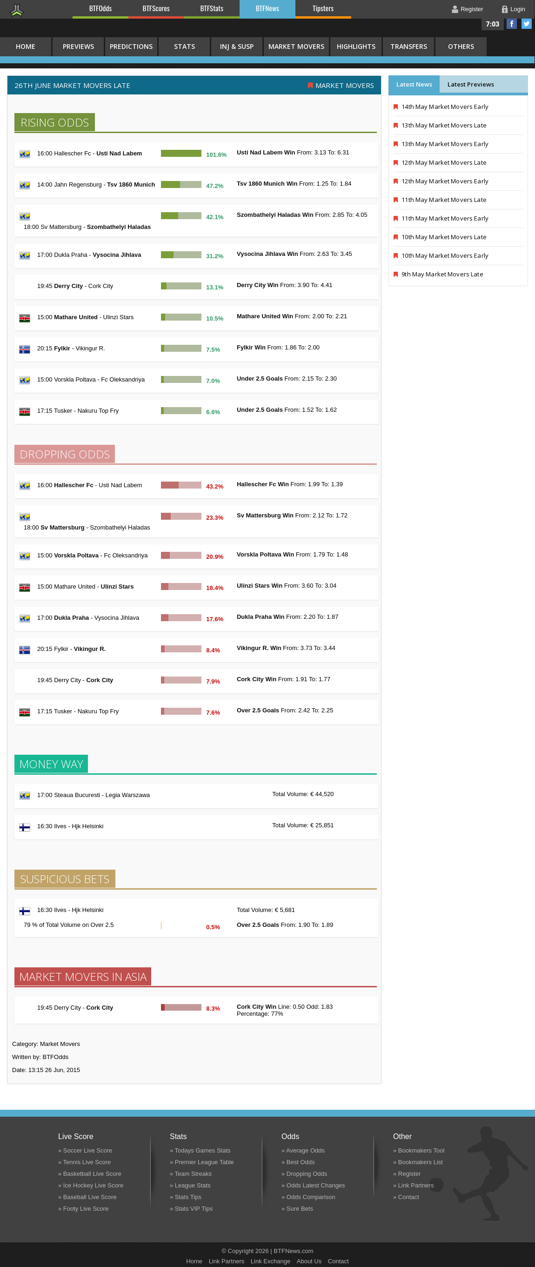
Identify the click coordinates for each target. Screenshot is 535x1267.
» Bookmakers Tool (418, 1150)
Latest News (414, 84)
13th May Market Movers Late (440, 125)
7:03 (493, 24)
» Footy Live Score (83, 1208)
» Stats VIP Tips (191, 1208)
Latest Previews (471, 84)
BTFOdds (100, 7)
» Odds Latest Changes (313, 1185)
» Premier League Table (202, 1162)
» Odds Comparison (308, 1196)
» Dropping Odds (304, 1173)
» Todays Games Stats (200, 1150)
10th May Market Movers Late (440, 237)
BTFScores (156, 7)
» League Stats (190, 1185)
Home (194, 1261)
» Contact (406, 1196)
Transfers (408, 46)
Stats (184, 46)
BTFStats (212, 7)
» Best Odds (298, 1162)
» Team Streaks (191, 1173)
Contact (338, 1261)
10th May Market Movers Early (441, 255)
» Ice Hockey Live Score (90, 1185)
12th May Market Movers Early (441, 181)
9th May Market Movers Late (438, 274)
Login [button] (517, 9)
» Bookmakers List (418, 1162)
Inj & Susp (237, 46)
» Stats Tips (185, 1196)
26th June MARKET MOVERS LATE (72, 85)
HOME (25, 46)
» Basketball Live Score (89, 1173)
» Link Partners (413, 1185)
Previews (78, 46)
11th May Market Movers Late (440, 199)
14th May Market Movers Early (441, 106)
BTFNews (267, 7)
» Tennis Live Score (84, 1162)
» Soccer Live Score (85, 1150)
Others (461, 46)
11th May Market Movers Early (441, 218)
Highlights (356, 46)
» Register (407, 1173)
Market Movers (296, 46)
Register (472, 9)
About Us (309, 1261)
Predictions (131, 46)
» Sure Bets (297, 1208)
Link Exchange (270, 1261)
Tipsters (323, 7)
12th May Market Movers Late (440, 162)
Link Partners (227, 1261)
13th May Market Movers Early (441, 144)
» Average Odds (303, 1150)
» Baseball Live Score (87, 1196)
